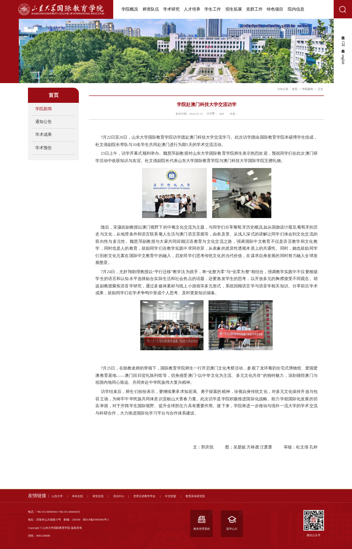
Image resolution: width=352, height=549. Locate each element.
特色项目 (275, 9)
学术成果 (43, 134)
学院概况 (129, 9)
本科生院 (77, 496)
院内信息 (296, 9)
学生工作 (212, 9)
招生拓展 (234, 9)
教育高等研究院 (195, 496)
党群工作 (254, 9)
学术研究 (171, 9)
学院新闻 (43, 108)
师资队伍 (151, 9)
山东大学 (57, 496)
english (343, 59)
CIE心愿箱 (343, 44)
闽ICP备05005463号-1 (96, 519)
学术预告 (43, 148)
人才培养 (192, 9)
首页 (294, 88)
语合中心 (118, 496)
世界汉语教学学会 (144, 496)
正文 (320, 88)
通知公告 (43, 121)
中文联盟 (170, 496)
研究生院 (98, 496)
